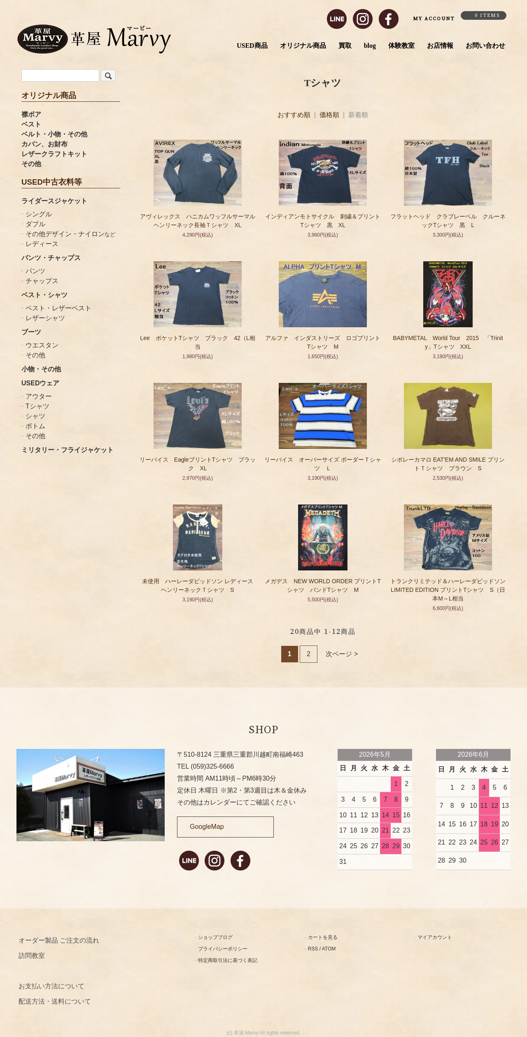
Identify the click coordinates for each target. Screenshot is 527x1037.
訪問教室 (32, 955)
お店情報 (440, 45)
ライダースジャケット (54, 200)
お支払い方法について (51, 986)
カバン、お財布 (44, 144)
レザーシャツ (45, 317)
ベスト (31, 124)
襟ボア (31, 114)
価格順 (329, 114)
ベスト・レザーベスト (58, 308)
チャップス (42, 280)
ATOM (329, 949)
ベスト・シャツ (44, 294)
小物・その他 (41, 369)
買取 (345, 45)
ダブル (35, 224)
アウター (39, 396)
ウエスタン (42, 345)
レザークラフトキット (54, 153)
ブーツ (31, 332)
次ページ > (342, 653)
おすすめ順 (293, 114)
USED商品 (252, 45)
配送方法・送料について (55, 1001)
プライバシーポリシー (222, 949)
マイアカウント (434, 937)
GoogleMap (207, 826)
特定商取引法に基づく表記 (227, 960)
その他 (31, 163)
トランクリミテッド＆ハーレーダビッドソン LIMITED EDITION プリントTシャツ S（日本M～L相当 (450, 590)
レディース (42, 243)
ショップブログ (215, 937)
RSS (313, 949)
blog (370, 45)
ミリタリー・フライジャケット (67, 449)
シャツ (35, 416)
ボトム (35, 425)
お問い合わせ (485, 45)
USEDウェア (40, 383)
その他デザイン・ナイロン (70, 233)
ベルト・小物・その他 (54, 134)
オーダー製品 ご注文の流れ (59, 940)
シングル (39, 214)
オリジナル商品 (303, 45)
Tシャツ (37, 406)
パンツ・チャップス (51, 257)
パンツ (35, 270)
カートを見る (323, 937)
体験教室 (401, 45)
